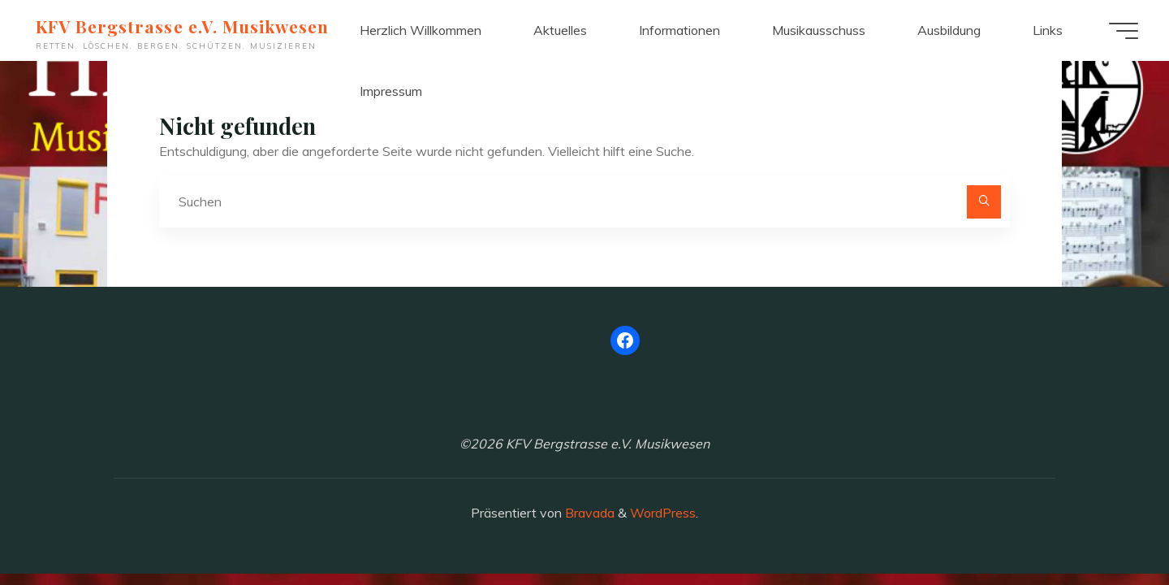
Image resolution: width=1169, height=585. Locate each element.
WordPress (663, 513)
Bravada (588, 513)
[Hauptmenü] (1122, 31)
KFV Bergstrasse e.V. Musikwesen (183, 26)
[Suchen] (984, 202)
